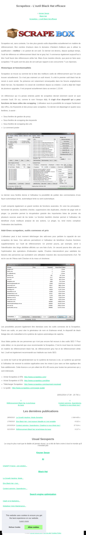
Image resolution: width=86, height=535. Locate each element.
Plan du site (47, 533)
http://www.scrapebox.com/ (35, 377)
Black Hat (43, 16)
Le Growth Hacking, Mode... (13, 478)
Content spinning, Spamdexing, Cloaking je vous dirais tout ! (38, 425)
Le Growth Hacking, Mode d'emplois (29, 417)
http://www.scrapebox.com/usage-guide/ (28, 388)
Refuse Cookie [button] (14, 527)
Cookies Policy (56, 533)
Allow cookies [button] (33, 527)
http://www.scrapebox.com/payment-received (42, 384)
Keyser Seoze (44, 13)
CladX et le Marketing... (11, 501)
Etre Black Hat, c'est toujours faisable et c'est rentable (36, 421)
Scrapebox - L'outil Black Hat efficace (43, 19)
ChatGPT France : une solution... (15, 466)
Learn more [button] (24, 521)
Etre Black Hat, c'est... (11, 483)
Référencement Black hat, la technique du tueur (21, 404)
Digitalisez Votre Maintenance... (14, 506)
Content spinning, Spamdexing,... (15, 488)
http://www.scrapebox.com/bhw (37, 381)
